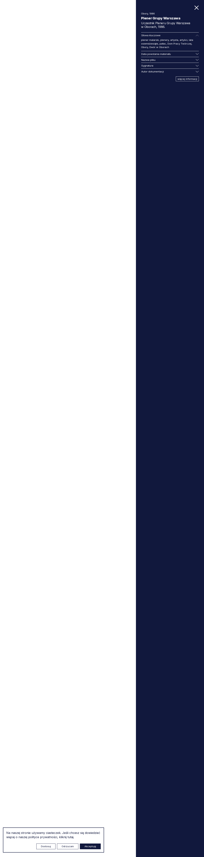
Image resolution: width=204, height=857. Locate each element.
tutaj (70, 837)
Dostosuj (46, 846)
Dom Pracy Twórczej (179, 43)
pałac (163, 43)
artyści (183, 39)
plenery (164, 39)
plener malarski (150, 39)
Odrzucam (68, 846)
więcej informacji (187, 78)
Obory (144, 47)
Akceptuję (90, 846)
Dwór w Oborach (159, 47)
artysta (174, 39)
